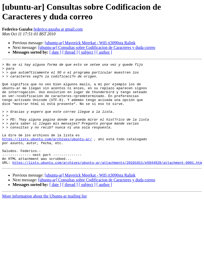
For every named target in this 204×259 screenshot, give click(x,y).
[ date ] (55, 52)
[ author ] (104, 52)
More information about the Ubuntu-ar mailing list (44, 216)
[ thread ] (70, 52)
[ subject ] (87, 52)
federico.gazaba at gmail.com (58, 29)
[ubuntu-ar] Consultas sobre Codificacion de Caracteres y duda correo (96, 47)
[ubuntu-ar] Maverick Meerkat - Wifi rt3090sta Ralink (90, 43)
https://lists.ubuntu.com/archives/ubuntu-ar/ (47, 154)
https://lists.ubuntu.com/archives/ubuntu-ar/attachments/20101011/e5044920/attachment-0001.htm (107, 183)
